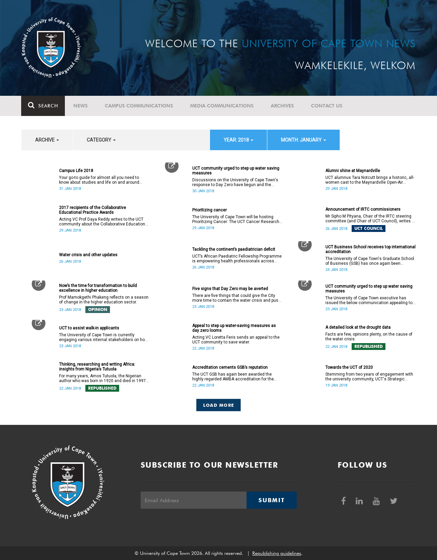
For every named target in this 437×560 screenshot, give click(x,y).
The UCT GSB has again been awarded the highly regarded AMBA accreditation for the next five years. (233, 376)
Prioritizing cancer (209, 210)
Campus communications (139, 105)
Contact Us (327, 105)
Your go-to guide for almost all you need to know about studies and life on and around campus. (99, 180)
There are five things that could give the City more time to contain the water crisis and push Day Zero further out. (236, 298)
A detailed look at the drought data (358, 327)
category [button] (101, 140)
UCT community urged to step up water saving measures (235, 170)
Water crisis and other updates (88, 254)
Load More (218, 405)
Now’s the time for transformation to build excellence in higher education (98, 288)
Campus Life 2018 (76, 170)
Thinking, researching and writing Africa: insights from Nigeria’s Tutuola (97, 367)
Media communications (222, 105)
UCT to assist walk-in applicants (89, 328)
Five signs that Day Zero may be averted (230, 288)
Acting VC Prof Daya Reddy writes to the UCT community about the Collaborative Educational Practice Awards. (104, 221)
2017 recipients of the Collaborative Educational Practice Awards (92, 210)
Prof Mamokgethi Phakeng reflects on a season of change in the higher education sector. (104, 299)
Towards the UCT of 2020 (349, 367)
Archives (282, 105)
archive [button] (47, 140)
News (81, 105)
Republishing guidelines (276, 553)
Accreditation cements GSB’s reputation (230, 367)
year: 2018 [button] (238, 140)
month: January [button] (303, 140)
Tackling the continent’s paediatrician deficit (233, 249)
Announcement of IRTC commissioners (362, 209)
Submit (271, 500)
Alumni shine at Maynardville (352, 170)
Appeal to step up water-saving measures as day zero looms (234, 328)
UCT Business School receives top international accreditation (370, 249)
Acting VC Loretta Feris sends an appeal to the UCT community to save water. (236, 339)
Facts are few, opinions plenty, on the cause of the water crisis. (368, 336)
